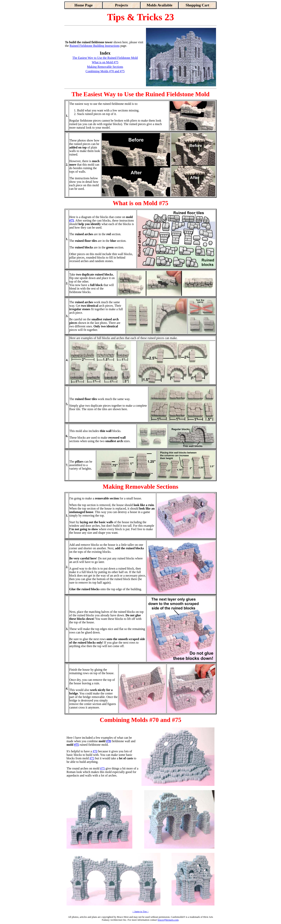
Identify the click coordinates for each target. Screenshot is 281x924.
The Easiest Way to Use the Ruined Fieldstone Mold (105, 57)
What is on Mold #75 (105, 62)
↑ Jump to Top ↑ (140, 911)
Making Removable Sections (105, 66)
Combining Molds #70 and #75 (104, 71)
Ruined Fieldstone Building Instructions (95, 45)
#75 (71, 220)
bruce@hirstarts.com (168, 920)
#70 (108, 741)
